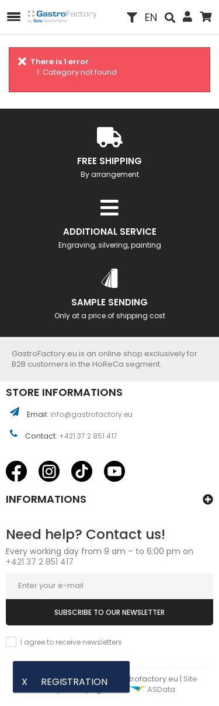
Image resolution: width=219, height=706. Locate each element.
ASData (151, 689)
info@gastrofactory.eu (91, 414)
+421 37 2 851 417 (88, 436)
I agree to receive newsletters (71, 642)
